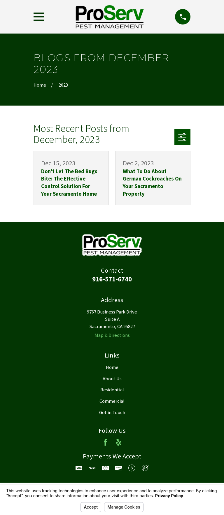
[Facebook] (105, 442)
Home (112, 367)
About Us (112, 379)
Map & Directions (112, 335)
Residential (112, 390)
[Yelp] (118, 442)
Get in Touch (112, 412)
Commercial (112, 401)
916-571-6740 (112, 279)
